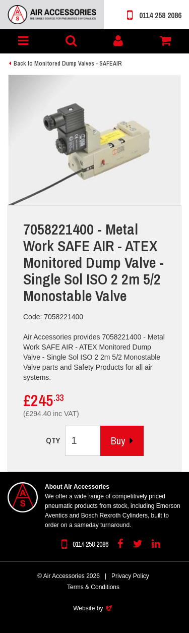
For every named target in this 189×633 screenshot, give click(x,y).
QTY (53, 440)
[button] (23, 41)
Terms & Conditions (93, 587)
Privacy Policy (130, 576)
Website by (93, 608)
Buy (122, 440)
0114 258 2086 (154, 15)
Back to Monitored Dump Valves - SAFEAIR (68, 64)
